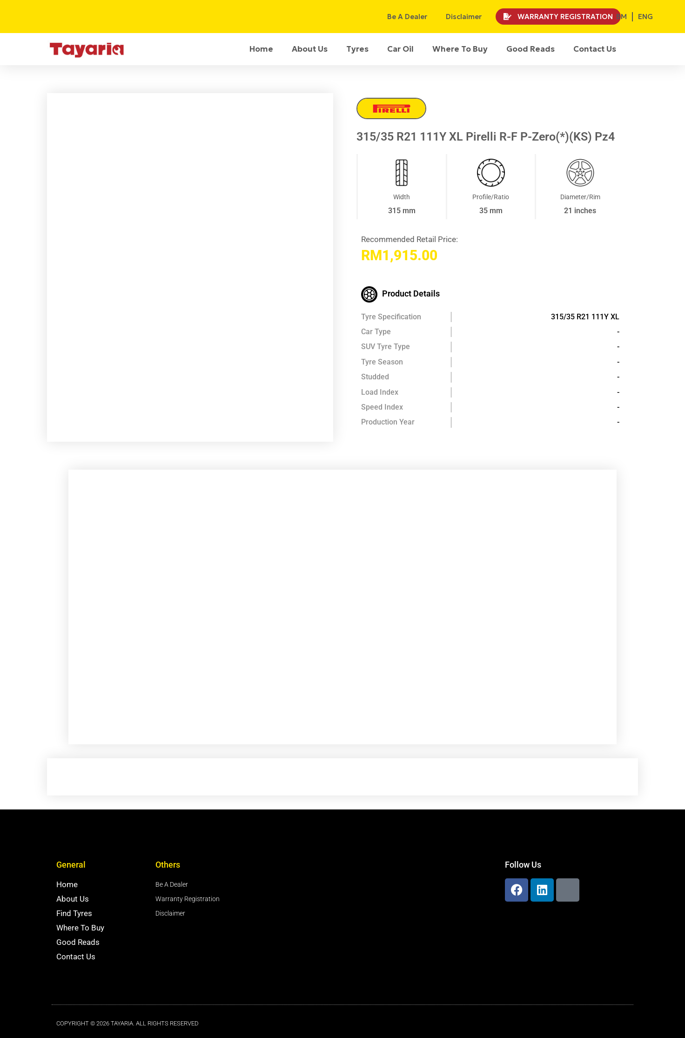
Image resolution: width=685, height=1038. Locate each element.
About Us (310, 49)
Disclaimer (464, 16)
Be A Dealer (407, 16)
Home (261, 49)
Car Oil (400, 49)
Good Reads (530, 49)
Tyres (357, 49)
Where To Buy (460, 49)
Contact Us (594, 49)
